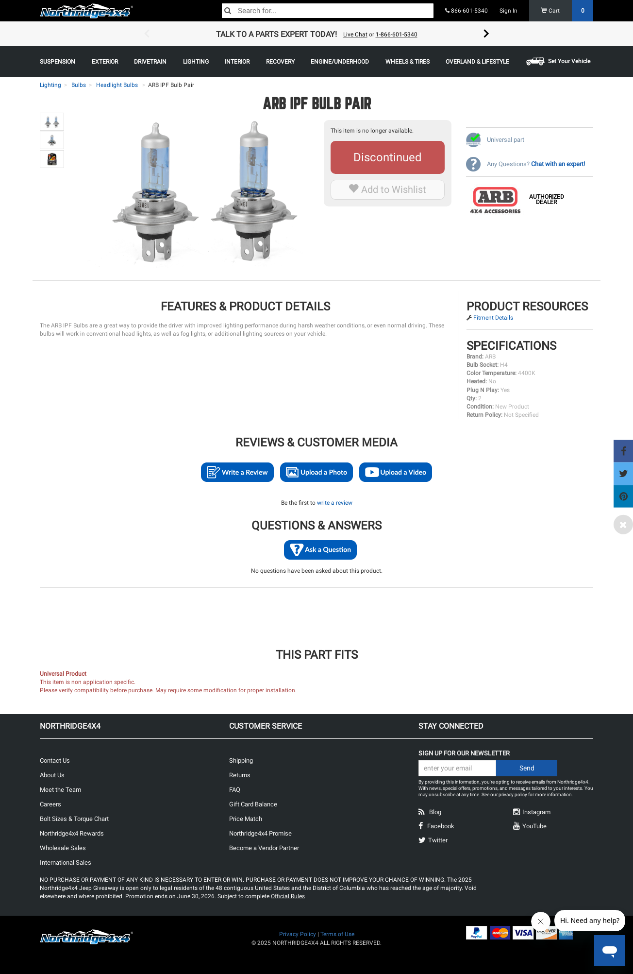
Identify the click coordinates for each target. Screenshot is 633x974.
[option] (316, 34)
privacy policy (513, 794)
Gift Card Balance (253, 804)
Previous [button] (146, 34)
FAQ (234, 789)
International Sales (65, 862)
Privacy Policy (297, 934)
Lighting (50, 85)
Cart (567, 10)
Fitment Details (493, 317)
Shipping (241, 760)
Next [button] (486, 34)
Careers (50, 804)
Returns (239, 775)
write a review (334, 502)
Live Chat (355, 34)
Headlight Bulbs (117, 85)
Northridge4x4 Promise (260, 833)
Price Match (245, 818)
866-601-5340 (466, 10)
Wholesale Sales (63, 848)
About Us (52, 775)
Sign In (508, 10)
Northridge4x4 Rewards (72, 833)
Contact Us (55, 760)
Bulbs (78, 85)
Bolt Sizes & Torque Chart (74, 818)
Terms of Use (337, 934)
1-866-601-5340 (396, 34)
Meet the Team (60, 789)
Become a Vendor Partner (264, 848)
